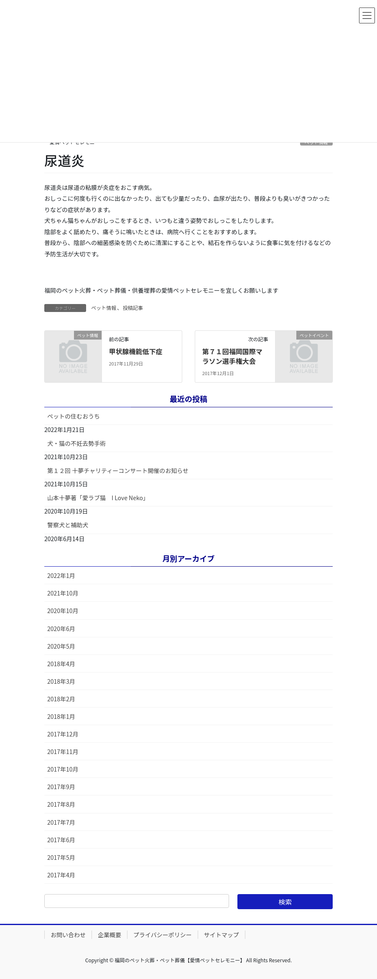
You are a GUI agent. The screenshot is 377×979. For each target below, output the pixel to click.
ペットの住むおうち (73, 416)
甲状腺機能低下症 (135, 351)
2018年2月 (61, 699)
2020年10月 (63, 610)
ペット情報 (103, 307)
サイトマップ (221, 934)
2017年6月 (61, 840)
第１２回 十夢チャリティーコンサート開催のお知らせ (117, 470)
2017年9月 (61, 786)
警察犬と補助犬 (67, 525)
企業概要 (109, 934)
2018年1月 (61, 716)
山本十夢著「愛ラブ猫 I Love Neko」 (98, 497)
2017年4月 (61, 875)
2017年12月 (63, 734)
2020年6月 (61, 628)
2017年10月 (63, 769)
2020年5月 (61, 646)
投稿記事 (133, 307)
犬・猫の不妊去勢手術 (76, 443)
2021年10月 (63, 593)
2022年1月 (61, 575)
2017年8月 (61, 804)
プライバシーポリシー (162, 934)
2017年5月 (61, 857)
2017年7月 (61, 822)
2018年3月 (61, 681)
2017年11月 (63, 751)
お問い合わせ (68, 934)
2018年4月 (61, 663)
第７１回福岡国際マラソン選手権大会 (232, 356)
